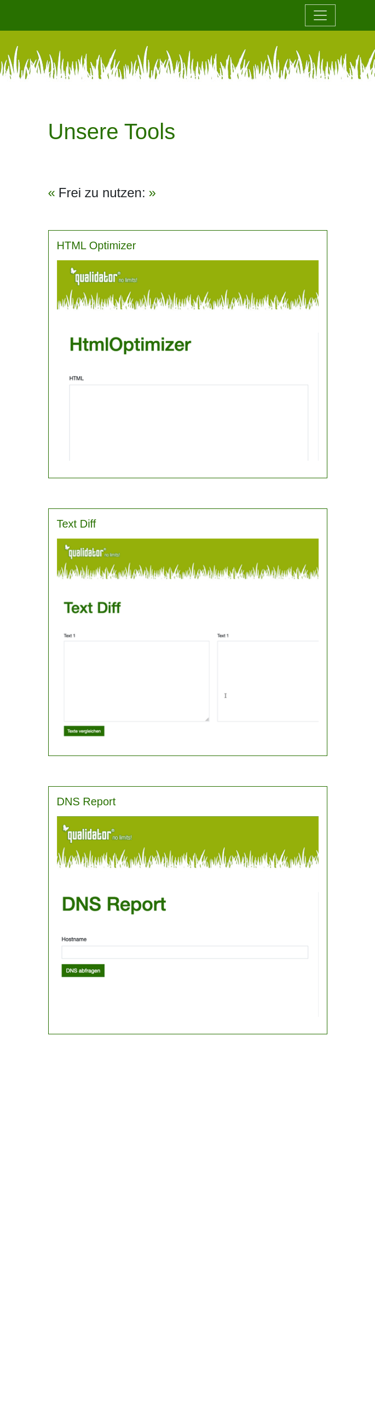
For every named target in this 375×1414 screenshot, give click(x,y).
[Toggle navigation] (320, 15)
